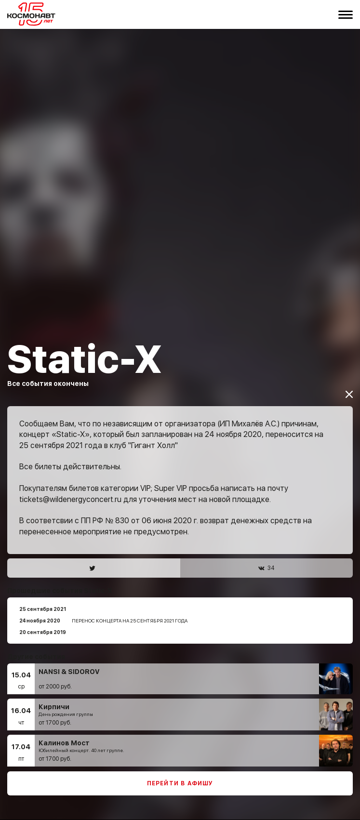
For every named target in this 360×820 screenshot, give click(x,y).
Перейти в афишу (180, 767)
